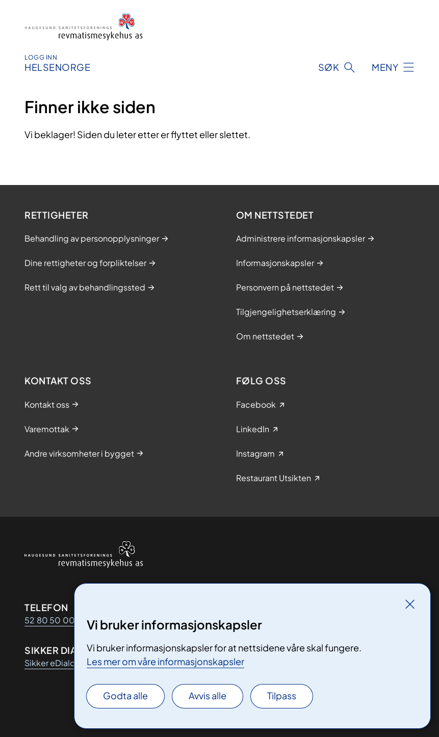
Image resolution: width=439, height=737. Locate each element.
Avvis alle (207, 695)
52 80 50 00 (49, 620)
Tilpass (281, 695)
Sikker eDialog (52, 662)
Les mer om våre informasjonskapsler (165, 661)
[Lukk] (410, 604)
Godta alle (125, 695)
